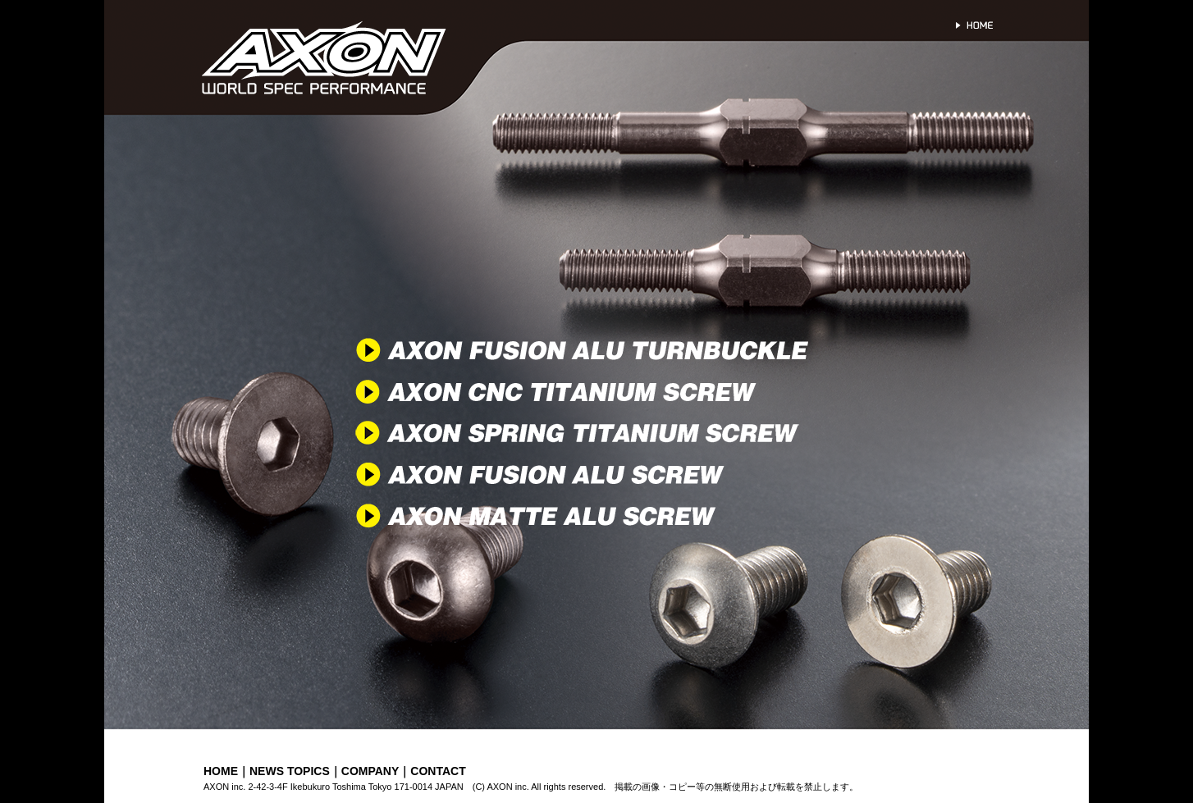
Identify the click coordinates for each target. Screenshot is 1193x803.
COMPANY (370, 771)
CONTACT (437, 771)
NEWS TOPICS (289, 771)
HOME (220, 771)
